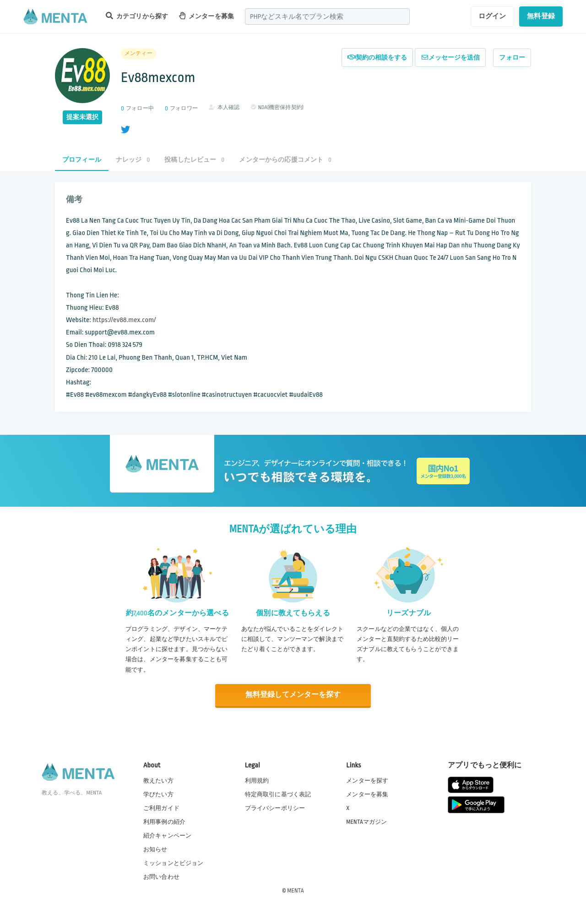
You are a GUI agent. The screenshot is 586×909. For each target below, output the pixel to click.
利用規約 (257, 780)
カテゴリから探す (137, 16)
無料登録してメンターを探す (293, 695)
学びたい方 (158, 793)
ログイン (492, 16)
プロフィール (81, 159)
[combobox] (327, 16)
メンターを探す (367, 780)
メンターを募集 (206, 16)
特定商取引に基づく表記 (278, 793)
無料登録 (541, 16)
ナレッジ (133, 159)
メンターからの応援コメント (285, 159)
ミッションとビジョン (173, 863)
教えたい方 (158, 780)
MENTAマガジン (366, 821)
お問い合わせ (161, 876)
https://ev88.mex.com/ (124, 320)
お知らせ (155, 849)
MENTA (295, 890)
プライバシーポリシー (275, 807)
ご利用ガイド (161, 807)
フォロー (512, 57)
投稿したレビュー (194, 159)
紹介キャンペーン (167, 835)
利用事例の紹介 (164, 821)
